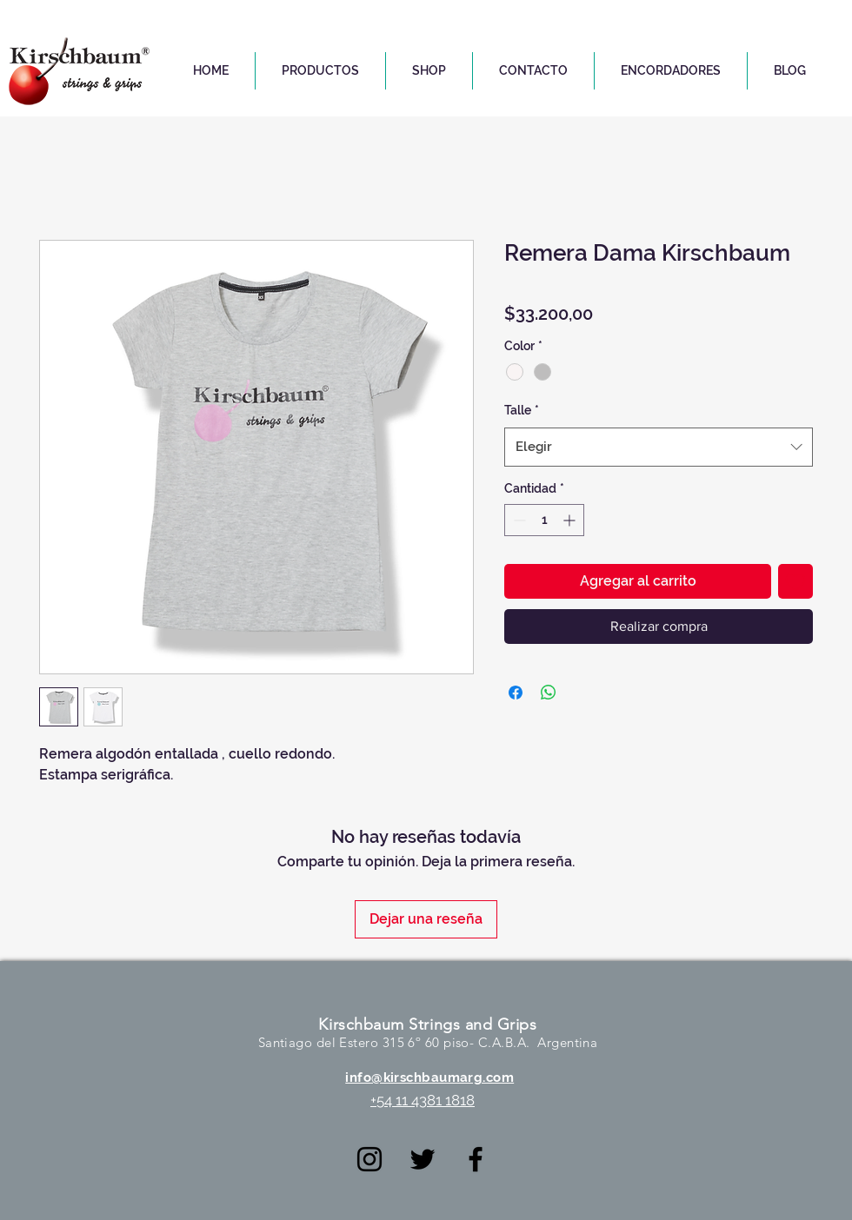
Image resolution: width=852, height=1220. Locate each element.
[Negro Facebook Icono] (475, 1159)
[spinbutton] (544, 520)
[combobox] (658, 447)
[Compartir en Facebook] (515, 692)
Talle (521, 410)
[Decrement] (518, 520)
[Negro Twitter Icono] (422, 1159)
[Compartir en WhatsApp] (548, 692)
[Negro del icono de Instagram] (369, 1159)
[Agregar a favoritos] (795, 581)
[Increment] (571, 520)
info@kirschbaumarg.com (429, 1077)
